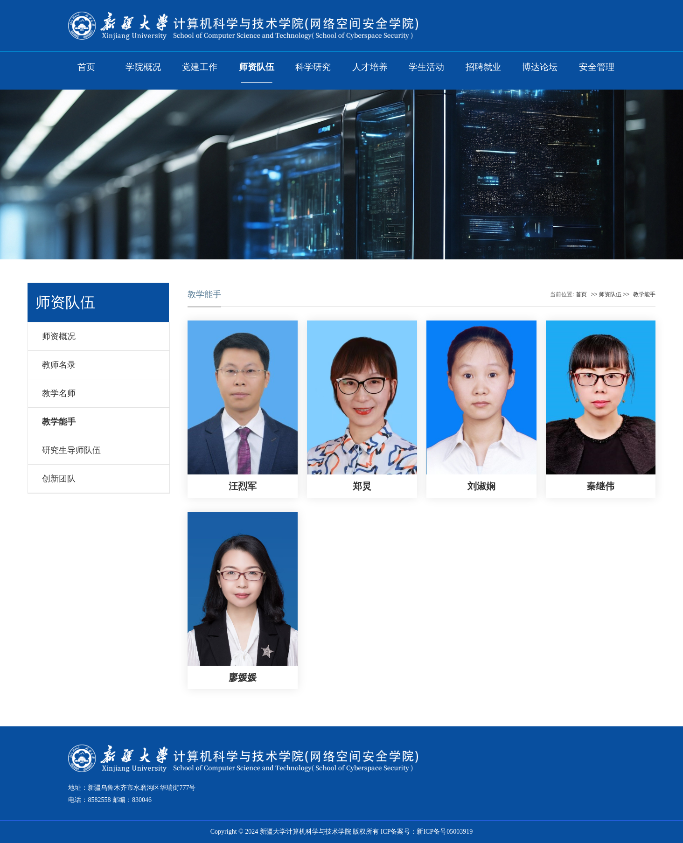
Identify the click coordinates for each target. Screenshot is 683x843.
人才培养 (370, 67)
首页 (86, 67)
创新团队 (59, 478)
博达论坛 (540, 67)
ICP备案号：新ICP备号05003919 (427, 831)
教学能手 (59, 421)
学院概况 (143, 67)
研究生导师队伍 (71, 450)
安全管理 (596, 67)
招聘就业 (483, 67)
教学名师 (59, 393)
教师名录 (59, 364)
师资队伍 (256, 67)
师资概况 (59, 336)
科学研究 (313, 67)
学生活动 (426, 67)
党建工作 (199, 67)
